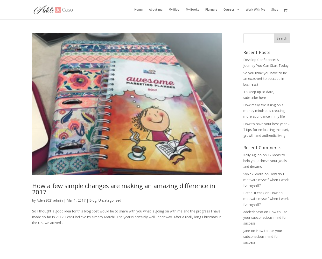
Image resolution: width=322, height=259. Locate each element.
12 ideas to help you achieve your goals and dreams (265, 161)
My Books (192, 10)
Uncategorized (109, 200)
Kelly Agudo (252, 155)
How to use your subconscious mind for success (265, 218)
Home (138, 10)
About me (155, 10)
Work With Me (255, 10)
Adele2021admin (50, 200)
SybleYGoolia (253, 174)
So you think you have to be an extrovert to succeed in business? (265, 79)
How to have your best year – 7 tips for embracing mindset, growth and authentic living (266, 130)
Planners (211, 10)
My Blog (174, 10)
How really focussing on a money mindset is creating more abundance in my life (264, 111)
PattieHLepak (253, 193)
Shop (274, 10)
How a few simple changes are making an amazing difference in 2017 (123, 188)
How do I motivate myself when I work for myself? (266, 180)
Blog (93, 200)
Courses (229, 10)
